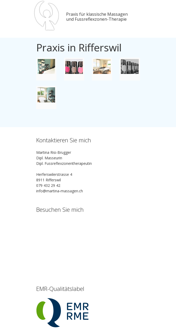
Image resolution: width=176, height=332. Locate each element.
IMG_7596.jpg (46, 69)
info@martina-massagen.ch (59, 190)
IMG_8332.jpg (130, 69)
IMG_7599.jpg (74, 69)
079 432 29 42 (48, 185)
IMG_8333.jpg (46, 97)
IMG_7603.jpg (102, 69)
